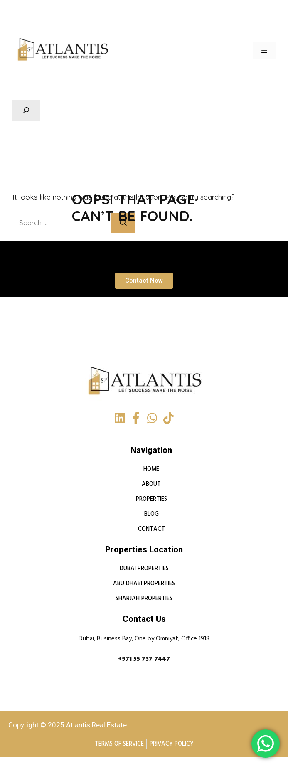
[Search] (128, 223)
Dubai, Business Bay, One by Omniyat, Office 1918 (144, 639)
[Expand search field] (26, 110)
